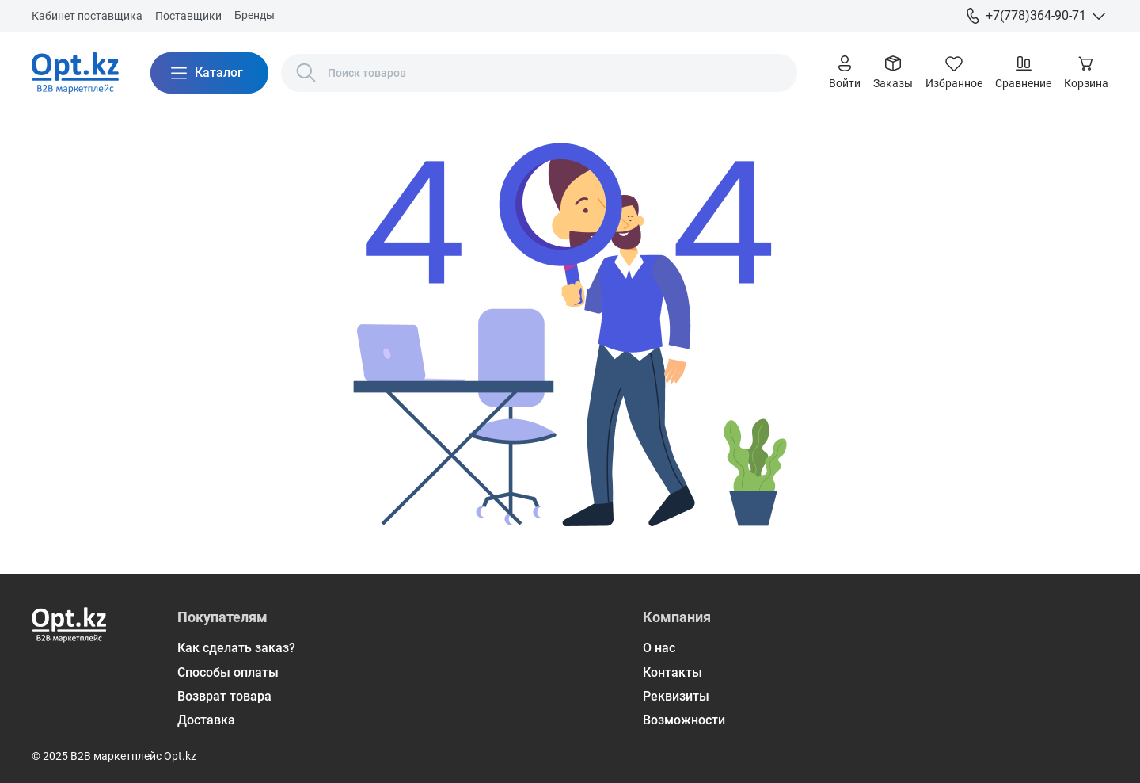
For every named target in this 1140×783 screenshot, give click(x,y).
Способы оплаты (228, 672)
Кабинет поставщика (87, 16)
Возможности (684, 720)
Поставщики (188, 16)
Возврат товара (224, 696)
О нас (659, 647)
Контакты (672, 672)
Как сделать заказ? (236, 647)
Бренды (254, 15)
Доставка (206, 720)
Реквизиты (676, 696)
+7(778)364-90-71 (1036, 15)
